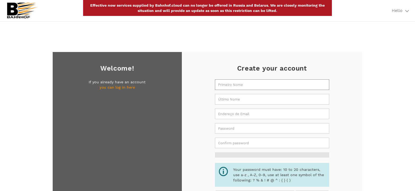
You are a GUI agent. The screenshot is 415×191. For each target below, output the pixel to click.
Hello (400, 10)
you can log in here (117, 87)
